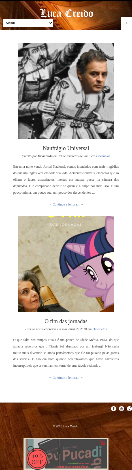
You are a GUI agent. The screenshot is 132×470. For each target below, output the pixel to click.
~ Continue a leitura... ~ (66, 204)
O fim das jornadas (66, 321)
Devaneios (103, 156)
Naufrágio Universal (66, 148)
